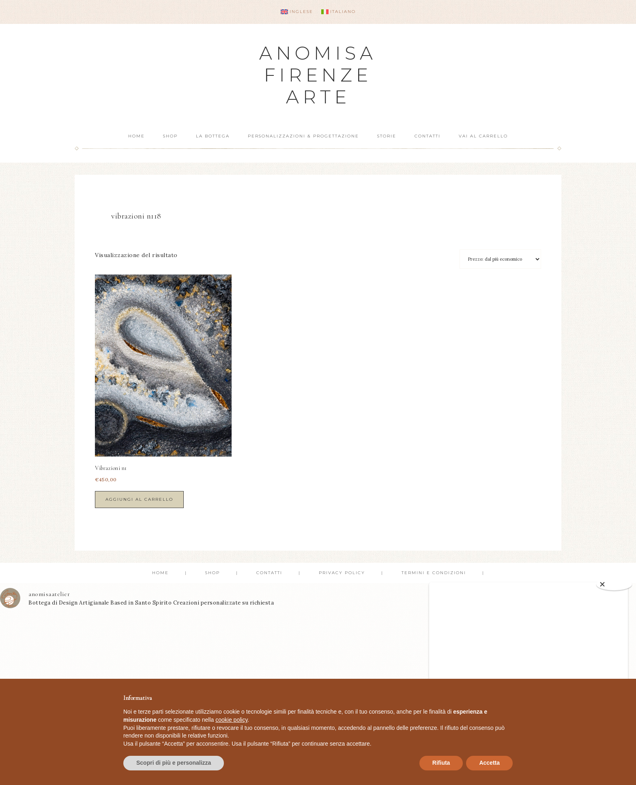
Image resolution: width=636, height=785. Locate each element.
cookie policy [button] (231, 719)
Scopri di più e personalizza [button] (173, 762)
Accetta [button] (489, 762)
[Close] (614, 584)
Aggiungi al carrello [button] (139, 499)
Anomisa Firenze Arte (318, 75)
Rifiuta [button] (441, 762)
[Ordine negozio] (500, 259)
